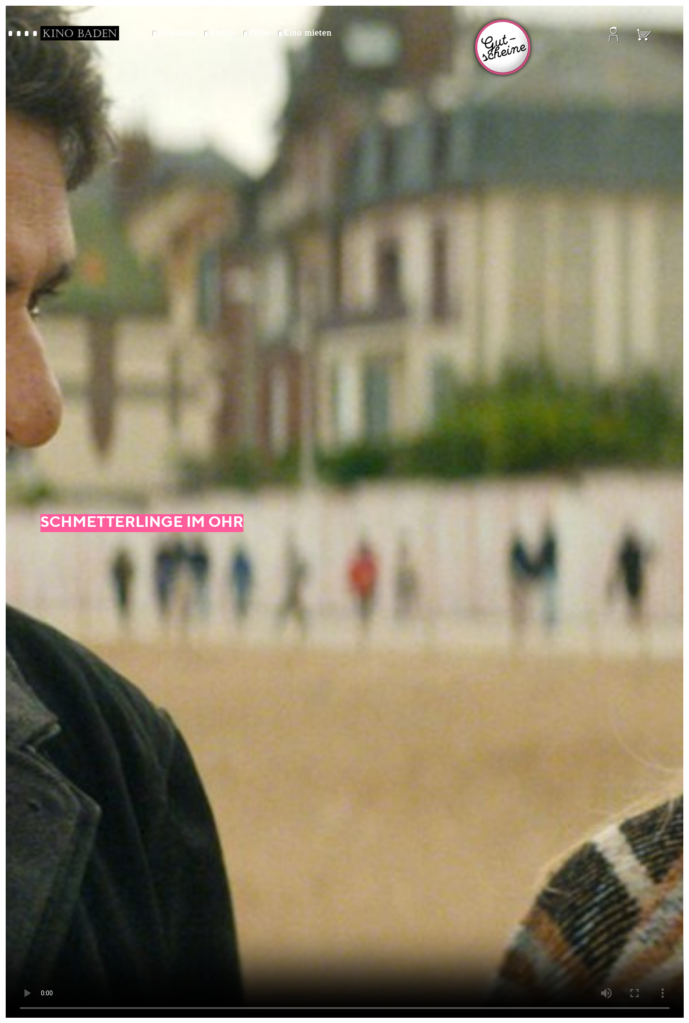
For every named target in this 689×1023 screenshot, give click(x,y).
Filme (260, 33)
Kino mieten (307, 33)
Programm (177, 33)
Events (223, 33)
